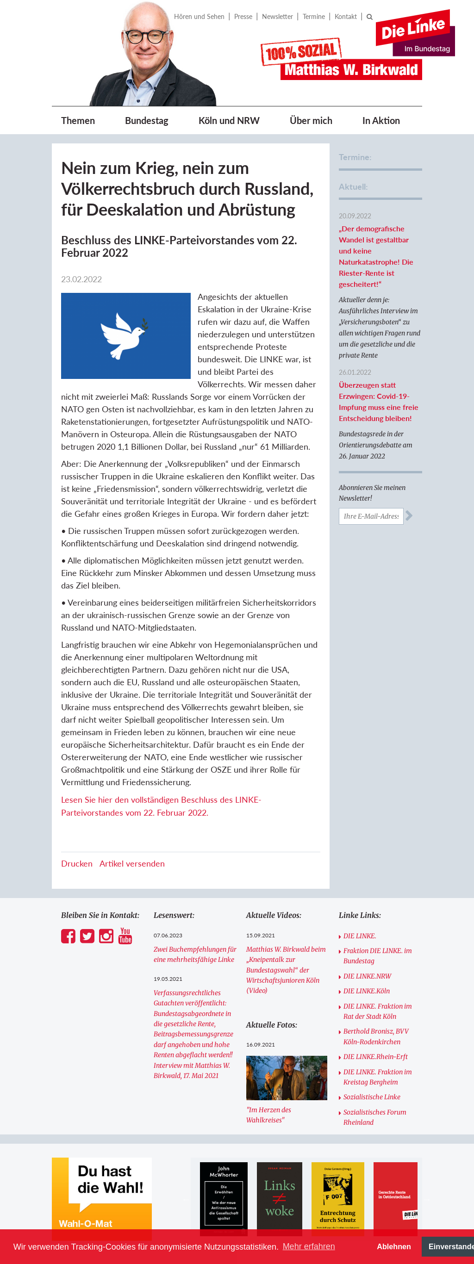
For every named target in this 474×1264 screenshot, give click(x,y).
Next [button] (426, 1199)
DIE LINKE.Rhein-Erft (375, 1057)
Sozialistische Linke (371, 1097)
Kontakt (346, 16)
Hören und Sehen (199, 16)
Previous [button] (186, 1199)
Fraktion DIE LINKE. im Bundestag (377, 956)
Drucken (77, 863)
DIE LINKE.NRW (367, 976)
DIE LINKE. (359, 936)
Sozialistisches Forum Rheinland (374, 1117)
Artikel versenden (132, 863)
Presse (243, 16)
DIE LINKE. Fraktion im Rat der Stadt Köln (377, 1011)
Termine (314, 16)
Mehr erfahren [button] (309, 1246)
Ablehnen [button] (394, 1246)
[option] (223, 1199)
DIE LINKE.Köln (366, 991)
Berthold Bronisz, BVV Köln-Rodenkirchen (376, 1036)
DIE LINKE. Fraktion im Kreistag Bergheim (377, 1077)
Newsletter (277, 16)
